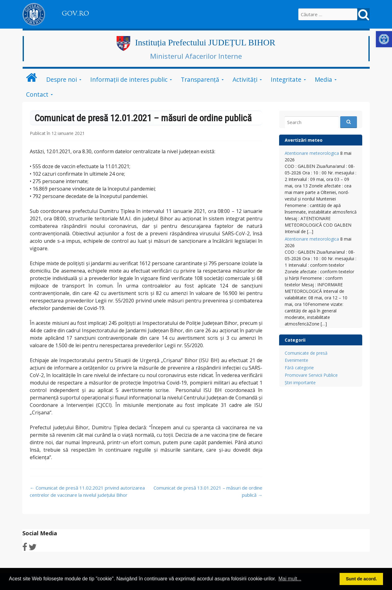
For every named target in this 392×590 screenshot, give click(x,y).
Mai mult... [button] (289, 578)
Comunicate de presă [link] (306, 353)
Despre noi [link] (61, 79)
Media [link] (323, 79)
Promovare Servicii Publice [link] (311, 375)
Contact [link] (37, 94)
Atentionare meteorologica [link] (312, 153)
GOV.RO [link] (75, 13)
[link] (384, 39)
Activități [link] (245, 79)
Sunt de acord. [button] (361, 578)
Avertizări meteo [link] (304, 140)
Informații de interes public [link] (128, 79)
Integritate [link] (286, 79)
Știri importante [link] (300, 382)
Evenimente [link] (296, 360)
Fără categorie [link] (299, 368)
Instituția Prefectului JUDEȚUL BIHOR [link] (205, 42)
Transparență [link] (200, 79)
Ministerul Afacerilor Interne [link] (196, 56)
